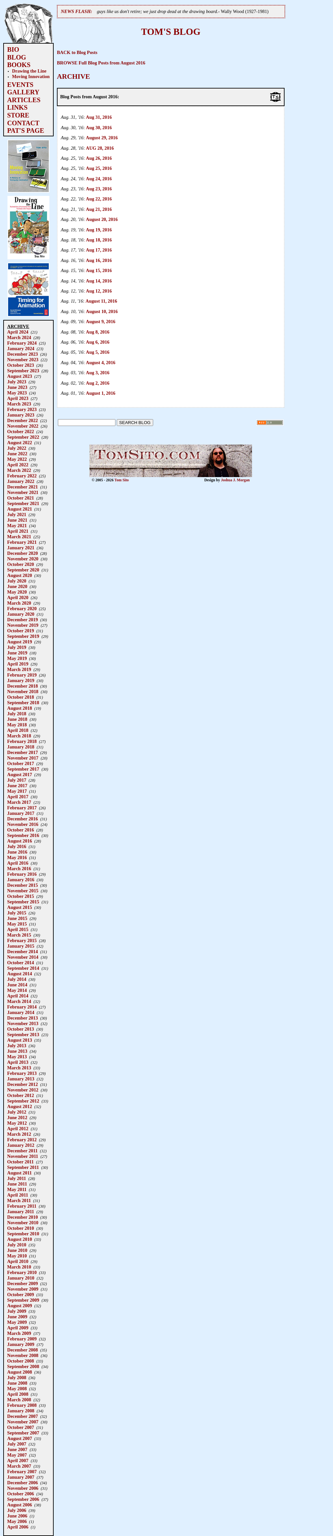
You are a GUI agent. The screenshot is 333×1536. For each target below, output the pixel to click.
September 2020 (23, 569)
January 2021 (20, 547)
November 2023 (22, 359)
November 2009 (22, 1289)
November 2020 (22, 558)
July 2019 (16, 647)
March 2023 (19, 403)
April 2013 (17, 1062)
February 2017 (22, 807)
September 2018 (23, 702)
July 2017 (16, 780)
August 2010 (19, 1239)
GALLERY (23, 92)
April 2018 (17, 730)
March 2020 (19, 603)
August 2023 (19, 376)
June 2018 (17, 719)
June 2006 (17, 1515)
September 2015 (23, 901)
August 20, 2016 (102, 219)
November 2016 (22, 824)
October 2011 (20, 1161)
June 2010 (17, 1250)
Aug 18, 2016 (99, 239)
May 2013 (17, 1056)
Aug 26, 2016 (99, 158)
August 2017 (19, 774)
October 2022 (20, 431)
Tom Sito (121, 480)
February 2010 (22, 1272)
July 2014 (16, 979)
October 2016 (20, 829)
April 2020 (17, 597)
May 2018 (17, 724)
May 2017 (17, 791)
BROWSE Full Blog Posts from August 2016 (101, 62)
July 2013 (16, 1045)
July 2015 (16, 912)
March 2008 (19, 1399)
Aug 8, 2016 (97, 332)
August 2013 (19, 1040)
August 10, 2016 (102, 311)
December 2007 (22, 1416)
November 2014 (22, 957)
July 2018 (16, 713)
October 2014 (20, 962)
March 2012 (19, 1134)
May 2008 (17, 1388)
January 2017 (20, 813)
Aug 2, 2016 (97, 383)
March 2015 (19, 935)
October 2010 (20, 1228)
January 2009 (20, 1344)
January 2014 (20, 1012)
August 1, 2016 (100, 393)
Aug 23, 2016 (99, 188)
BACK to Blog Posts (77, 52)
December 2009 (22, 1283)
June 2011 (17, 1183)
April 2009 (17, 1327)
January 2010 (20, 1278)
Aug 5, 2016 (97, 352)
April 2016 (17, 863)
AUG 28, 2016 (100, 148)
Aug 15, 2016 (99, 270)
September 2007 (23, 1432)
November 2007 (22, 1421)
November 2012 (22, 1089)
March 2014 (19, 1001)
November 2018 (22, 691)
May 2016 (17, 857)
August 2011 (19, 1172)
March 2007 (19, 1466)
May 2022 (17, 459)
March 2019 (19, 669)
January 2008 (20, 1410)
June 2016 (17, 852)
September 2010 (23, 1233)
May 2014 (17, 990)
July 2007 (16, 1444)
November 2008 (22, 1355)
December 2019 (22, 619)
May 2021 (17, 525)
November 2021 (22, 492)
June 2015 (17, 918)
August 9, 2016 (100, 321)
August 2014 (19, 973)
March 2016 (19, 868)
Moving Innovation (31, 76)
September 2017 (23, 769)
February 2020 (22, 608)
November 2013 (22, 1023)
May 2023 (17, 392)
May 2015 (17, 923)
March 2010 (19, 1266)
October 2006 (20, 1493)
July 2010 (16, 1244)
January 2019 (20, 680)
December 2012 (22, 1084)
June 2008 (17, 1383)
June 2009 (17, 1316)
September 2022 (23, 437)
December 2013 (22, 1018)
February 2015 (22, 940)
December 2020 (22, 553)
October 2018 (20, 697)
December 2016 (22, 818)
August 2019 (19, 641)
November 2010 (22, 1222)
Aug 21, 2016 (99, 209)
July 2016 (16, 846)
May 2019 (17, 658)
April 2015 (17, 929)
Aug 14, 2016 (99, 280)
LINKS (17, 107)
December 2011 (22, 1150)
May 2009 (17, 1322)
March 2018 (19, 735)
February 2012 (22, 1139)
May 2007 (17, 1455)
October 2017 (20, 763)
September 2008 (23, 1366)
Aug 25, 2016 (99, 168)
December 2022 (22, 420)
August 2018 (19, 708)
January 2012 (20, 1145)
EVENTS (20, 84)
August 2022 (19, 442)
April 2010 (17, 1261)
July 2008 (16, 1377)
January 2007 (20, 1477)
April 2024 (17, 332)
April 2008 (17, 1394)
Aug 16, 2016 (99, 260)
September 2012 (23, 1101)
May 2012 (17, 1123)
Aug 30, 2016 (99, 127)
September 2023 (23, 370)
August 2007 (19, 1438)
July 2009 (16, 1311)
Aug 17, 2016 (99, 250)
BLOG (16, 57)
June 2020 (17, 586)
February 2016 (22, 874)
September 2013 (23, 1034)
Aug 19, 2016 (99, 229)
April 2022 (17, 464)
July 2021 (16, 514)
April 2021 (17, 531)
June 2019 (17, 652)
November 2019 (22, 625)
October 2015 (20, 896)
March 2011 (19, 1200)
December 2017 (22, 752)
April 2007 (17, 1460)
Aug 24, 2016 (99, 178)
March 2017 (19, 802)
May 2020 (17, 592)
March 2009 (19, 1333)
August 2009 (19, 1305)
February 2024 (22, 343)
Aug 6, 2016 (97, 342)
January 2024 (20, 348)
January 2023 (20, 415)
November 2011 (22, 1156)
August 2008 (19, 1372)
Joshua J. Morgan (235, 480)
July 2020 (16, 580)
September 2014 (23, 968)
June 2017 (17, 785)
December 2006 (22, 1482)
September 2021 (23, 503)
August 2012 (19, 1106)
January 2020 (20, 614)
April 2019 (17, 663)
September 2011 (23, 1167)
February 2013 (22, 1073)
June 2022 (17, 453)
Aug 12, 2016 (99, 291)
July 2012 (16, 1112)
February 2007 (22, 1471)
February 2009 (22, 1338)
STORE (18, 115)
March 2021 (19, 536)
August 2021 (19, 509)
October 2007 (20, 1427)
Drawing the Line (29, 71)
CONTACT (23, 123)
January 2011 (20, 1211)
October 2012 (20, 1095)
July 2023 (16, 381)
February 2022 (22, 475)
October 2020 (20, 564)
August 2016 (19, 840)
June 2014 (17, 984)
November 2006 (22, 1488)
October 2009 (20, 1294)
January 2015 (20, 946)
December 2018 (22, 686)
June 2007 (17, 1449)
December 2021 (22, 486)
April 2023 (17, 398)
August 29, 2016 (102, 137)
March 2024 (19, 337)
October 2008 (20, 1361)
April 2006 (17, 1526)
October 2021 (20, 498)
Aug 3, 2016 (97, 372)
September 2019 (23, 636)
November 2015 (22, 890)
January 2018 (20, 746)
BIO (13, 49)
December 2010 (22, 1217)
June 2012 (17, 1117)
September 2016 (23, 835)
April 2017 (17, 796)
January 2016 (20, 879)
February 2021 (22, 542)
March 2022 (19, 470)
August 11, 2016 (101, 301)
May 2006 (17, 1521)
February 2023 (22, 409)
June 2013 (17, 1051)
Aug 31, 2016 (99, 117)
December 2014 (22, 951)
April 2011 (17, 1195)
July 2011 (16, 1178)
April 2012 (17, 1128)
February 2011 (21, 1206)
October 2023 (20, 365)
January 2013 (20, 1078)
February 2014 (22, 1006)
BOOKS (19, 64)
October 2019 (20, 630)
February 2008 (22, 1405)
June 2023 (17, 387)
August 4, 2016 (100, 362)
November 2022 (22, 426)
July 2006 (16, 1510)
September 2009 (23, 1300)
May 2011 (17, 1189)
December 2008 (22, 1349)
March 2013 (19, 1067)
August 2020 (19, 575)
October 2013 (20, 1029)
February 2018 (22, 741)
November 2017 (22, 758)
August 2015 (19, 907)
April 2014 (17, 995)
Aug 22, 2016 (99, 198)
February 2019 (22, 675)
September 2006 (23, 1499)
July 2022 (16, 448)
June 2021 (17, 520)
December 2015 (22, 885)
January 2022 (20, 481)
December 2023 (22, 354)
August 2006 (19, 1504)
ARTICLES (23, 99)
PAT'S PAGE (25, 130)
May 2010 (17, 1255)
